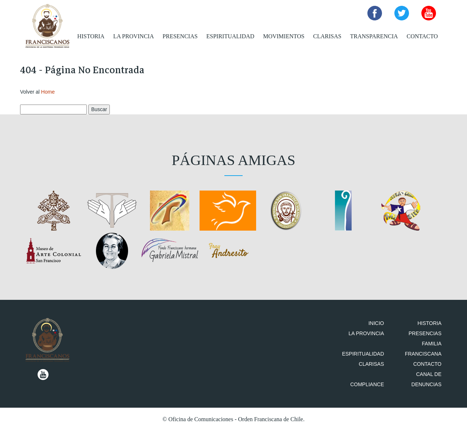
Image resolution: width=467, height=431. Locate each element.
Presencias (180, 36)
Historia (90, 36)
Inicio (376, 323)
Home (48, 92)
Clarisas (327, 36)
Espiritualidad (231, 36)
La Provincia (133, 36)
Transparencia (374, 36)
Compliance (367, 384)
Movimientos (283, 36)
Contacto (422, 36)
